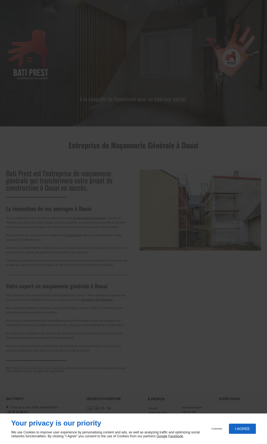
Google (162, 436)
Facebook (175, 436)
